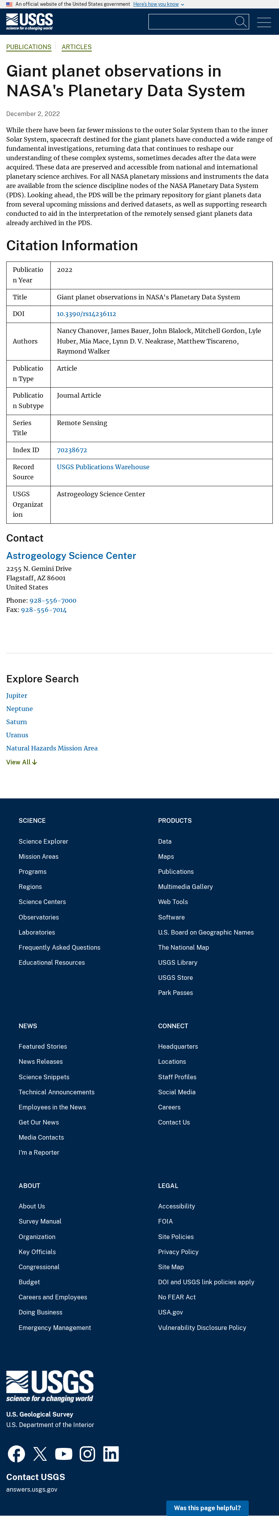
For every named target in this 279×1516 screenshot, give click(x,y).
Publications (29, 47)
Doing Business (40, 1312)
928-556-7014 (44, 610)
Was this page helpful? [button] (207, 1508)
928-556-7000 (52, 600)
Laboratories (37, 932)
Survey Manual (40, 1221)
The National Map (183, 947)
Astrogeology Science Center (71, 555)
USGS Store (175, 977)
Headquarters (178, 1046)
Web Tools (173, 902)
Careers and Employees (53, 1297)
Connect (173, 1026)
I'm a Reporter (39, 1152)
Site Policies (176, 1237)
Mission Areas (39, 856)
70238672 (72, 450)
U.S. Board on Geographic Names (206, 932)
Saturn (16, 722)
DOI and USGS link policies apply (206, 1282)
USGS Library (178, 962)
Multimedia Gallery (185, 886)
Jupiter (16, 695)
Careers (169, 1107)
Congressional (39, 1267)
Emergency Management (55, 1327)
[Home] (29, 28)
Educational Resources (52, 962)
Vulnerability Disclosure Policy (202, 1327)
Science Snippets (44, 1077)
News (28, 1026)
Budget (29, 1282)
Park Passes (175, 992)
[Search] (241, 21)
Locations (172, 1061)
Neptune (19, 709)
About (29, 1186)
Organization (37, 1237)
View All (21, 762)
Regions (30, 886)
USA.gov (170, 1312)
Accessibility (176, 1206)
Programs (32, 871)
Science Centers (42, 902)
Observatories (39, 917)
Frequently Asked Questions (59, 947)
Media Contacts (41, 1137)
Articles (77, 47)
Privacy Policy (178, 1252)
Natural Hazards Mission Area (52, 748)
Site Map (171, 1267)
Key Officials (37, 1252)
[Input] (198, 21)
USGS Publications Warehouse (103, 467)
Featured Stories (43, 1046)
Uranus (17, 735)
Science (32, 820)
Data (165, 841)
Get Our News (39, 1122)
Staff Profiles (177, 1077)
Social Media (177, 1092)
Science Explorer (43, 841)
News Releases (41, 1061)
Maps (166, 856)
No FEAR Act (177, 1297)
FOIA (165, 1221)
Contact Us (174, 1122)
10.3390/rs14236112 (86, 314)
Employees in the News (52, 1107)
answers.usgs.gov (31, 1489)
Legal (168, 1186)
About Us (32, 1206)
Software (171, 917)
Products (175, 820)
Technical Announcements (57, 1092)
